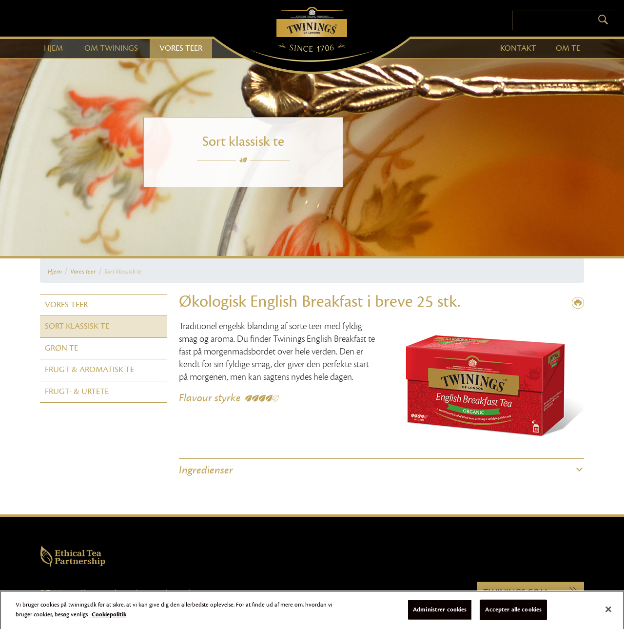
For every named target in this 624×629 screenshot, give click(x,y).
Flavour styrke (210, 398)
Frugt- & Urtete (77, 391)
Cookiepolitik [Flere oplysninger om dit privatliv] (108, 618)
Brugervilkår (100, 593)
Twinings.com (530, 593)
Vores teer (83, 271)
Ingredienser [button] (206, 470)
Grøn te (61, 348)
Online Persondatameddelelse (223, 593)
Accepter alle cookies (513, 613)
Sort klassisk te (123, 271)
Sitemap (178, 593)
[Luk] (608, 613)
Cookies (126, 593)
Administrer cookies (440, 613)
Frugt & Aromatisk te (89, 369)
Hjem (55, 271)
